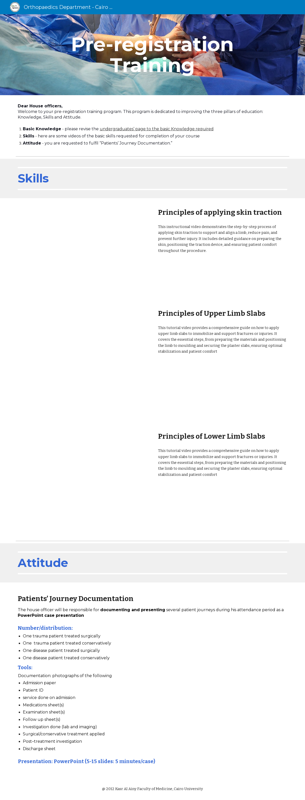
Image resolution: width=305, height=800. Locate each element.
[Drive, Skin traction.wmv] (82, 248)
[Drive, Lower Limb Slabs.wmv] (82, 480)
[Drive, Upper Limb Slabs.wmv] (82, 360)
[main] (152, 54)
